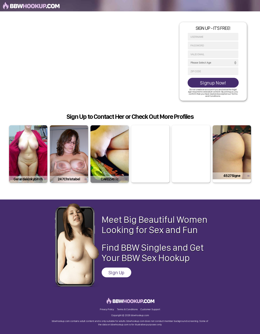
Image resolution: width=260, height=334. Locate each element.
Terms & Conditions (127, 309)
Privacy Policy (107, 309)
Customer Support (150, 309)
